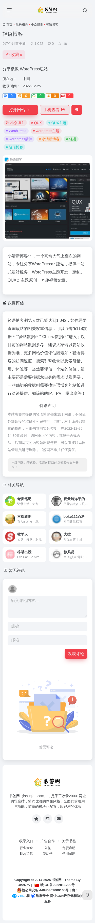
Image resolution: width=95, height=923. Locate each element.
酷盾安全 (40, 896)
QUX (12, 280)
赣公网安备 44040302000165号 (43, 890)
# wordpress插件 (19, 139)
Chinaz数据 (52, 337)
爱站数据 (27, 337)
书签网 (57, 880)
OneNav (23, 885)
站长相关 (22, 24)
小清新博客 (18, 256)
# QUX (36, 123)
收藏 (14, 54)
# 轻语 (71, 139)
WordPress (42, 264)
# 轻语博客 (14, 147)
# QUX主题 (57, 123)
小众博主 (37, 24)
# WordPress (16, 131)
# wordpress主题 (46, 131)
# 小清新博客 (49, 139)
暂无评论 (17, 570)
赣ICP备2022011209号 (54, 885)
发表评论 (76, 654)
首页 (9, 24)
